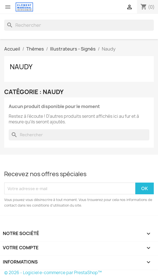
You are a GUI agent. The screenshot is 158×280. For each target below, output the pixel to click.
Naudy (21, 66)
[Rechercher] (79, 25)
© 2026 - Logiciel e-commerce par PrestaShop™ (53, 273)
